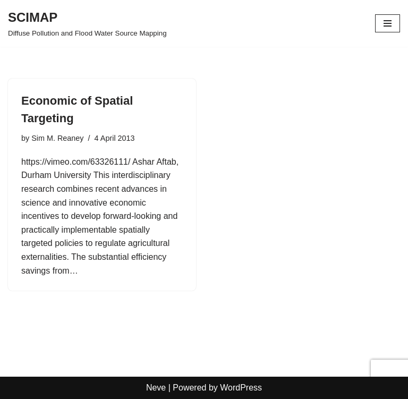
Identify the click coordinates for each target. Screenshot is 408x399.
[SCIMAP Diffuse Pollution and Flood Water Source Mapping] (87, 23)
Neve (156, 387)
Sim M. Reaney (57, 138)
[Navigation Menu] (387, 23)
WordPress (241, 387)
